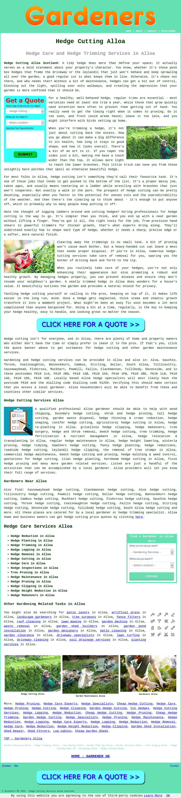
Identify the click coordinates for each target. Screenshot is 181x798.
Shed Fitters (39, 731)
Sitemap (6, 766)
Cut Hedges (140, 708)
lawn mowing (71, 621)
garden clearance (19, 635)
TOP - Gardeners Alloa (23, 738)
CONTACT (152, 31)
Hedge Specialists (97, 703)
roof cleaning (29, 621)
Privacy (174, 766)
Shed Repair (14, 731)
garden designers (63, 630)
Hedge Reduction (66, 713)
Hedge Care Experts (60, 703)
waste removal (17, 626)
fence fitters (128, 617)
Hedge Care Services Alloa (38, 526)
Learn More (153, 795)
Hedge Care (166, 703)
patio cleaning (113, 630)
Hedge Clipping (73, 708)
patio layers (78, 612)
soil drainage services (90, 640)
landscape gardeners (34, 617)
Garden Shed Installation (153, 726)
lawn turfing (128, 635)
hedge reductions (160, 445)
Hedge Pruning (27, 703)
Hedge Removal (163, 722)
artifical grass (126, 612)
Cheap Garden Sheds (91, 731)
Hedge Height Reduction (77, 726)
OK (168, 795)
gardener (103, 409)
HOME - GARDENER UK (90, 756)
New (16, 766)
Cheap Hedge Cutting (134, 703)
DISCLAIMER (168, 31)
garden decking (115, 621)
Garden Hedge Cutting (108, 708)
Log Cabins (62, 731)
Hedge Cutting (44, 708)
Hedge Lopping (35, 713)
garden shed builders (76, 626)
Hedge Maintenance (147, 717)
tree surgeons (84, 617)
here (139, 517)
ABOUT (139, 31)
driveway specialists (75, 635)
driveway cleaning (33, 640)
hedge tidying (34, 445)
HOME (128, 31)
